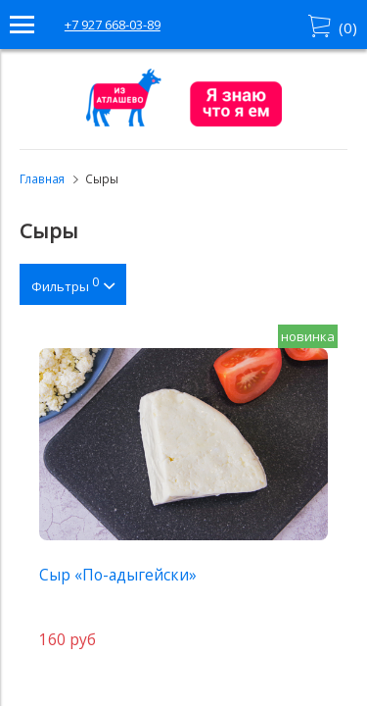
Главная (42, 178)
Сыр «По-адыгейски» (118, 574)
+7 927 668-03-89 (113, 24)
